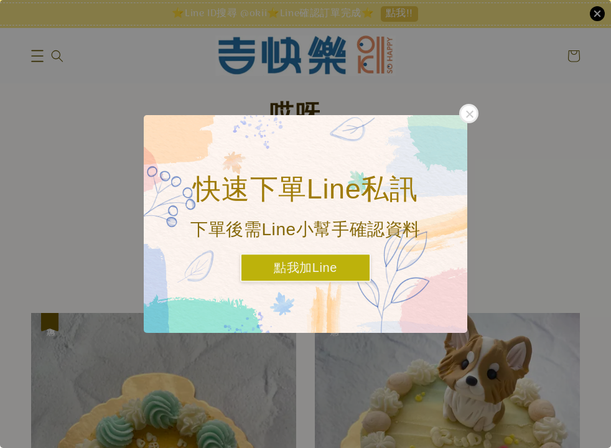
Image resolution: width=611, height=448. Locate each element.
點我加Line (305, 268)
